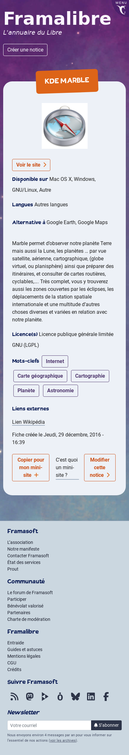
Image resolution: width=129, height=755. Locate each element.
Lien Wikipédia (28, 422)
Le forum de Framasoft (30, 592)
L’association (20, 542)
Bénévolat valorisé (25, 605)
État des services (23, 562)
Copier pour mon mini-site (31, 467)
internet (55, 361)
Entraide (15, 642)
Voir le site (31, 165)
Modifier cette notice (100, 467)
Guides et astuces (24, 649)
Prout (12, 569)
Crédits (14, 669)
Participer (16, 599)
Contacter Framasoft (28, 555)
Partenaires (18, 612)
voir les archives (63, 740)
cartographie (90, 376)
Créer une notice (25, 50)
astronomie (60, 391)
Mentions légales (23, 656)
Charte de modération (28, 619)
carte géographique (40, 376)
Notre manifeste (23, 549)
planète (26, 391)
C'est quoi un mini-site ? (67, 467)
